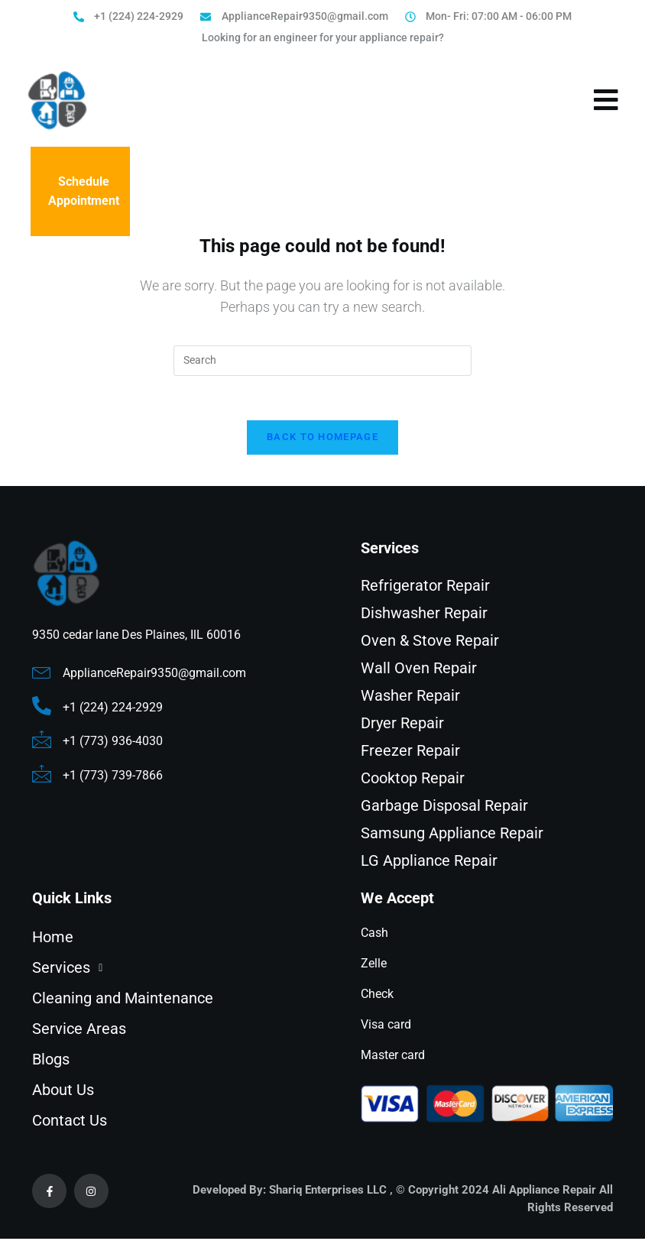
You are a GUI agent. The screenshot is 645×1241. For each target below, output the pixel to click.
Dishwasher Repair (424, 615)
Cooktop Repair (413, 780)
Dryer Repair (402, 725)
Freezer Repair (410, 753)
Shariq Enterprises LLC (328, 1192)
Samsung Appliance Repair (452, 835)
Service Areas (79, 1031)
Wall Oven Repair (419, 670)
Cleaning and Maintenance (122, 1000)
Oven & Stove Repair (430, 642)
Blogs (51, 1061)
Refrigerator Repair (425, 587)
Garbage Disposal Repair (444, 808)
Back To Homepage (322, 439)
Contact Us (69, 1122)
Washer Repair (410, 698)
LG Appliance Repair (429, 863)
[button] (173, 969)
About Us (63, 1092)
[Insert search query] (322, 360)
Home (52, 939)
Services (71, 969)
